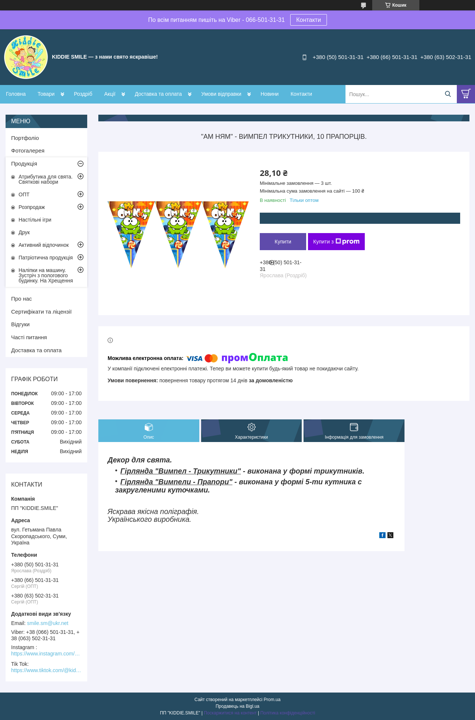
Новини (270, 94)
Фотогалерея (28, 150)
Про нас (21, 298)
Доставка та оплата (158, 94)
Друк (24, 232)
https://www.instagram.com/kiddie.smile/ (46, 654)
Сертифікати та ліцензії (41, 311)
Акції (109, 94)
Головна (16, 94)
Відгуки (20, 324)
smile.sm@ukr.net (47, 623)
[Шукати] (448, 94)
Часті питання (29, 337)
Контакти (308, 20)
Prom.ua (272, 699)
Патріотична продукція (46, 258)
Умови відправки (221, 94)
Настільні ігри (35, 220)
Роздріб (83, 94)
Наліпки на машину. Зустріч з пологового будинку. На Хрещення (46, 275)
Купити (283, 242)
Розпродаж (32, 207)
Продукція (24, 163)
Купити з (336, 241)
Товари (46, 94)
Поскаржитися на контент (230, 713)
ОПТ (24, 194)
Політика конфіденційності (287, 713)
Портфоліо (25, 138)
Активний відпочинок (44, 245)
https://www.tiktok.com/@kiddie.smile (46, 670)
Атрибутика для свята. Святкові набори (46, 179)
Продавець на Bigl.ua (237, 706)
